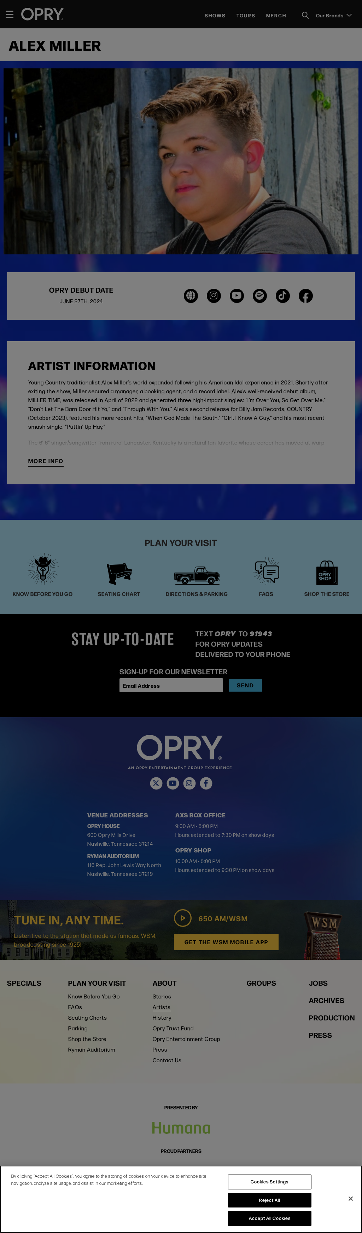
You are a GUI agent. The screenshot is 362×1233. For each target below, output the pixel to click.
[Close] (350, 1198)
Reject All (269, 1200)
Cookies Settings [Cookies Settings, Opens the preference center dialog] (269, 1181)
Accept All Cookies (270, 1218)
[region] (181, 1199)
